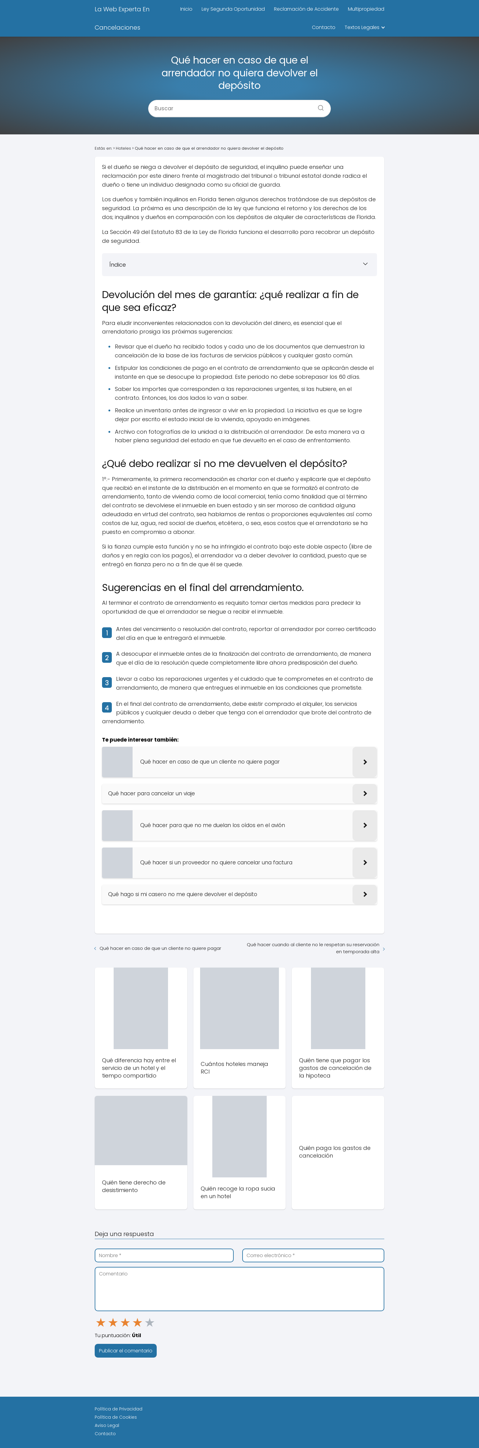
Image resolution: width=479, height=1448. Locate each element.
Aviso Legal (107, 1425)
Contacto (323, 27)
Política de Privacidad (118, 1409)
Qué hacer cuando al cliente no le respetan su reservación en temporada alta (313, 948)
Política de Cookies (116, 1417)
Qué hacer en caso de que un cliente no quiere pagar (160, 948)
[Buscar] (319, 106)
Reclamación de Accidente (306, 9)
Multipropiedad (366, 9)
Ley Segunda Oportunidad (233, 9)
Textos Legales (362, 27)
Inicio (186, 9)
